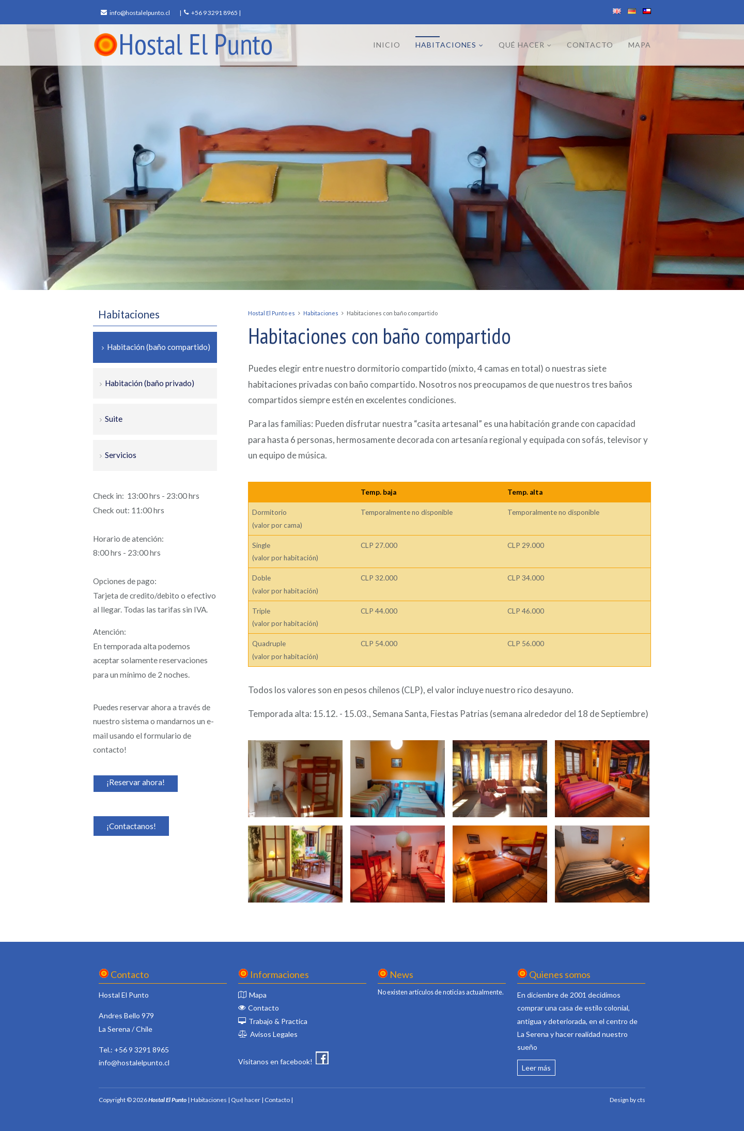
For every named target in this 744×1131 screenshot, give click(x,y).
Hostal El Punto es (271, 313)
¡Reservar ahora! (135, 782)
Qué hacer (522, 44)
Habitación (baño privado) (149, 383)
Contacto (590, 44)
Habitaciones (445, 44)
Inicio (386, 44)
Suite (113, 418)
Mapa (639, 44)
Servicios (120, 455)
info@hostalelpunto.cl (140, 13)
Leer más (536, 1067)
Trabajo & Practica (278, 1021)
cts (641, 1100)
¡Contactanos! (131, 826)
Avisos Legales (274, 1034)
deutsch (632, 11)
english (617, 11)
